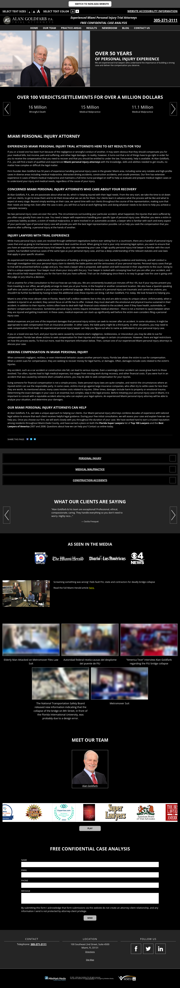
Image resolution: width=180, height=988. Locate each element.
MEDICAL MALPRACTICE (90, 469)
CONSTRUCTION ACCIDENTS (90, 480)
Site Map (90, 959)
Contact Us (142, 28)
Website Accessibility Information (152, 11)
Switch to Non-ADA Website (92, 3)
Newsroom (109, 28)
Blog (125, 28)
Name (24, 860)
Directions (90, 952)
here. (91, 587)
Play (90, 828)
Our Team (49, 28)
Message (25, 891)
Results (91, 28)
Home (34, 28)
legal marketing (89, 978)
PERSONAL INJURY (90, 458)
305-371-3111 (166, 20)
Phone (24, 880)
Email (24, 870)
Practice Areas (71, 28)
